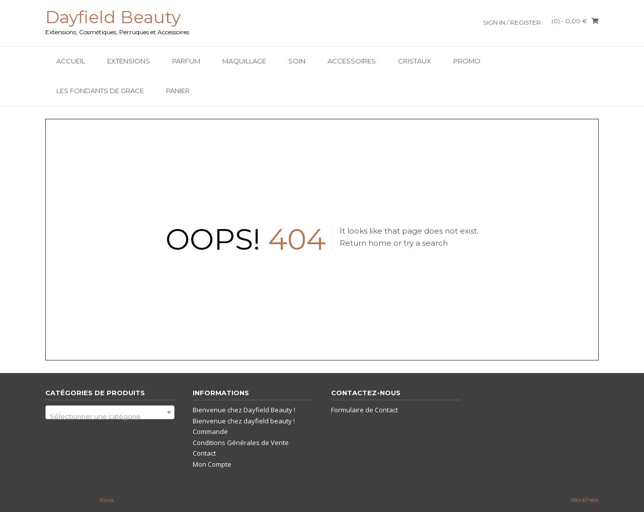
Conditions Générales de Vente (241, 442)
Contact (204, 453)
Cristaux (414, 61)
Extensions (128, 61)
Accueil (70, 61)
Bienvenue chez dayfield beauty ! (244, 420)
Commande (210, 431)
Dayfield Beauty (113, 17)
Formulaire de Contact (364, 409)
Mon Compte (212, 464)
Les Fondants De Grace (100, 91)
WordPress (585, 499)
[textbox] (110, 416)
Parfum (186, 61)
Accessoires (352, 61)
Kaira (107, 499)
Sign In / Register (512, 22)
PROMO (466, 61)
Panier (178, 91)
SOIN (296, 61)
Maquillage (244, 61)
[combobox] (110, 412)
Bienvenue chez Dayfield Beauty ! (244, 409)
